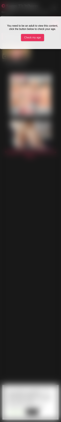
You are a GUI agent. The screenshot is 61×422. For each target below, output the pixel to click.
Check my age (32, 37)
